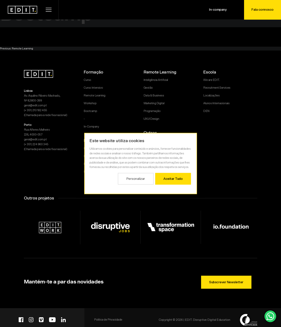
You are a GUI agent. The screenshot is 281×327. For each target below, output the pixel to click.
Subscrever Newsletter (226, 282)
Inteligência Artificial (156, 80)
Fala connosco (262, 9)
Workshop (90, 103)
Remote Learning (94, 95)
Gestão (148, 87)
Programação (152, 111)
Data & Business (154, 95)
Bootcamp (90, 111)
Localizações (211, 95)
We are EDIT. (211, 80)
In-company (218, 9)
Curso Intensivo (93, 87)
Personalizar (135, 178)
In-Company (91, 126)
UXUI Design (151, 118)
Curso (87, 80)
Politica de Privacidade (108, 319)
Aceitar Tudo (173, 178)
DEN (206, 111)
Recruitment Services (216, 87)
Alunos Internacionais (216, 103)
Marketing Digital (154, 103)
